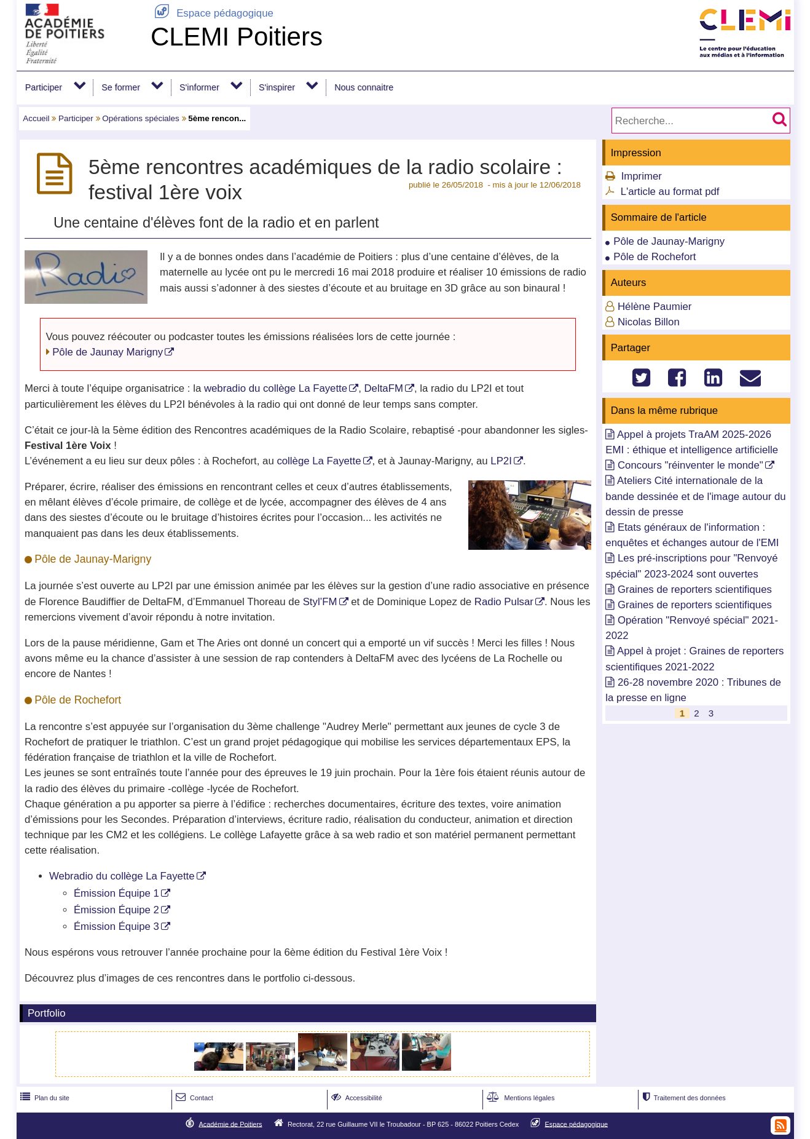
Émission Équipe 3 (116, 926)
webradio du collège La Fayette (275, 388)
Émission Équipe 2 (116, 910)
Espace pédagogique (212, 13)
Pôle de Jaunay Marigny (107, 352)
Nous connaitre (363, 87)
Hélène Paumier (654, 306)
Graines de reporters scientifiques (695, 589)
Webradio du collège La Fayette (122, 876)
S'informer (199, 87)
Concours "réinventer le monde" (690, 465)
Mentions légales (519, 1097)
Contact (193, 1097)
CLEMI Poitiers (237, 36)
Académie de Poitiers (230, 1123)
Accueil (36, 118)
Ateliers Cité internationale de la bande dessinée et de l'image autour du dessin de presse (695, 496)
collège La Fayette (319, 461)
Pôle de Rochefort (654, 257)
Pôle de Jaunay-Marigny (669, 241)
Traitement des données (682, 1097)
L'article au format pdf (670, 191)
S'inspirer (277, 87)
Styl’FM (320, 602)
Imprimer (641, 176)
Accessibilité (355, 1097)
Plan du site (43, 1097)
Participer (43, 87)
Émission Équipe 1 (116, 893)
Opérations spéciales (140, 118)
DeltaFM (383, 388)
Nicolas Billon (649, 322)
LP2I (501, 461)
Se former (120, 87)
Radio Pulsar (503, 602)
